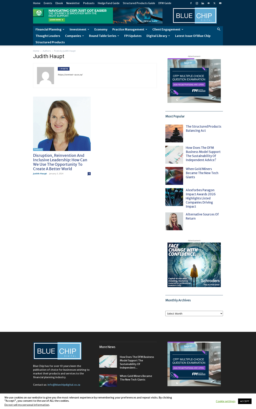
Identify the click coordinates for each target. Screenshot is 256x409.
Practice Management (129, 29)
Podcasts (88, 3)
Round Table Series (104, 36)
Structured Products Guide (139, 3)
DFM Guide (164, 3)
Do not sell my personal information (26, 405)
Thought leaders (48, 36)
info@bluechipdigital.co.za (63, 384)
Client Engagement (167, 29)
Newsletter (73, 3)
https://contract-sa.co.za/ (70, 74)
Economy (100, 29)
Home (36, 3)
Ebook (59, 3)
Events (48, 3)
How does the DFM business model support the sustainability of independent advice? (203, 154)
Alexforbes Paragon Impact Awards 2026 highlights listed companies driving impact (201, 198)
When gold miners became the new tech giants (202, 173)
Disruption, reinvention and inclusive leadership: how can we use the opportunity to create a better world (60, 162)
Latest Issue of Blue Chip (192, 36)
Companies (74, 36)
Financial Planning (50, 29)
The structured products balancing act (203, 129)
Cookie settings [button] (225, 401)
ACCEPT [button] (244, 401)
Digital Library (158, 36)
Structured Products (50, 42)
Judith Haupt (40, 173)
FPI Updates (133, 36)
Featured (38, 149)
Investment (79, 29)
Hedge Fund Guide (108, 3)
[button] (218, 29)
